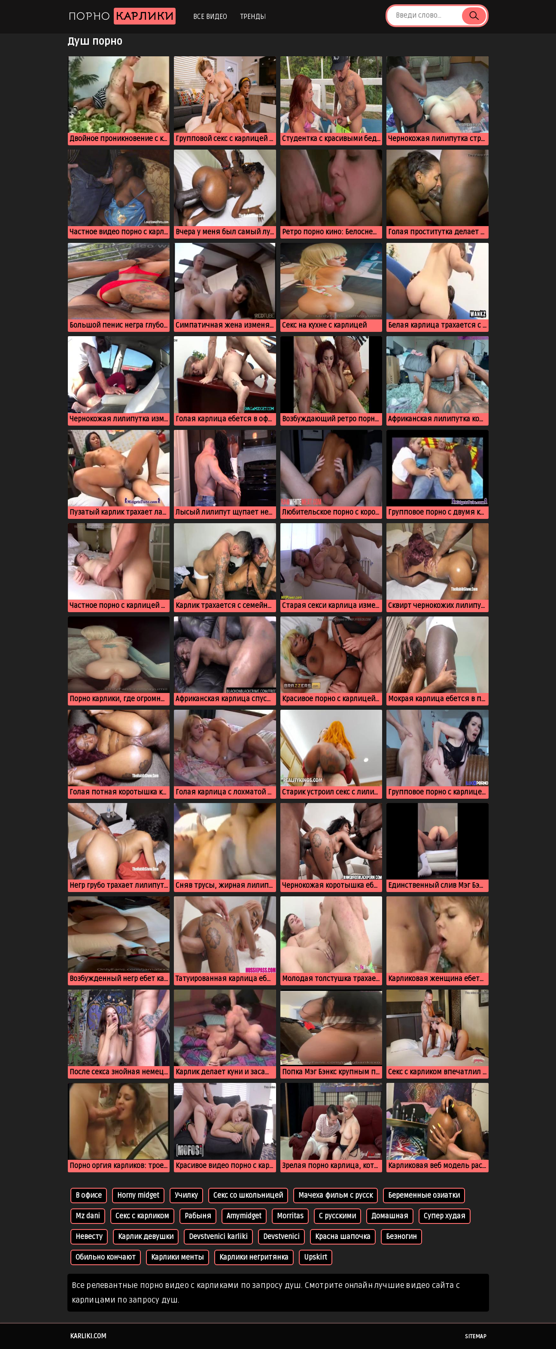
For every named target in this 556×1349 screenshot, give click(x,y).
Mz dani (88, 1216)
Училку (186, 1195)
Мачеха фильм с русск (335, 1195)
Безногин (401, 1236)
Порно (122, 16)
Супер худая (444, 1216)
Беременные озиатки (424, 1195)
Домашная (389, 1216)
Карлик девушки (145, 1236)
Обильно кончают (106, 1257)
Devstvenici (281, 1236)
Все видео (210, 16)
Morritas (290, 1216)
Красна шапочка (343, 1236)
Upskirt (315, 1257)
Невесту (89, 1236)
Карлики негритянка (254, 1257)
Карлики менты (177, 1257)
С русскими (337, 1216)
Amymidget (244, 1216)
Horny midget (138, 1195)
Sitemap (475, 1336)
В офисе (89, 1195)
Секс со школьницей (248, 1195)
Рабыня (198, 1216)
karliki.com (88, 1336)
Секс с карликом (142, 1216)
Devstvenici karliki (218, 1236)
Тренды (253, 16)
